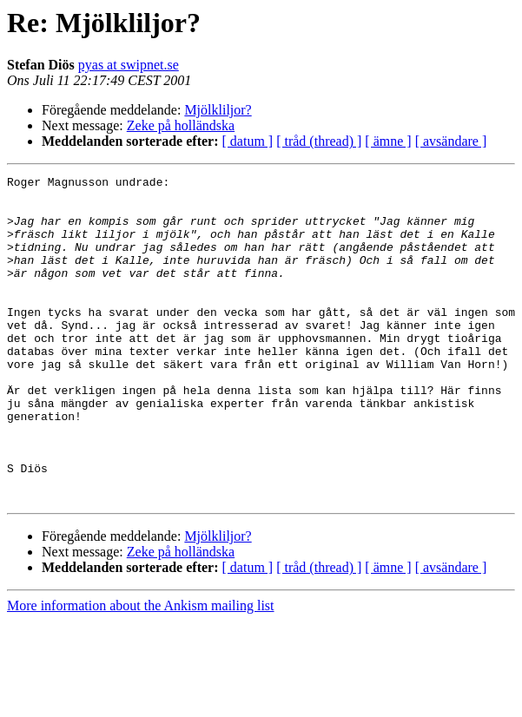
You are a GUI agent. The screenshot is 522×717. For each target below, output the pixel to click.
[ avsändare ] (451, 141)
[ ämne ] (388, 141)
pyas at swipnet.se (128, 64)
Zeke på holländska (181, 125)
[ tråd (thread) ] (318, 141)
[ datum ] (248, 141)
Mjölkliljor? (217, 109)
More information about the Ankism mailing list (140, 670)
